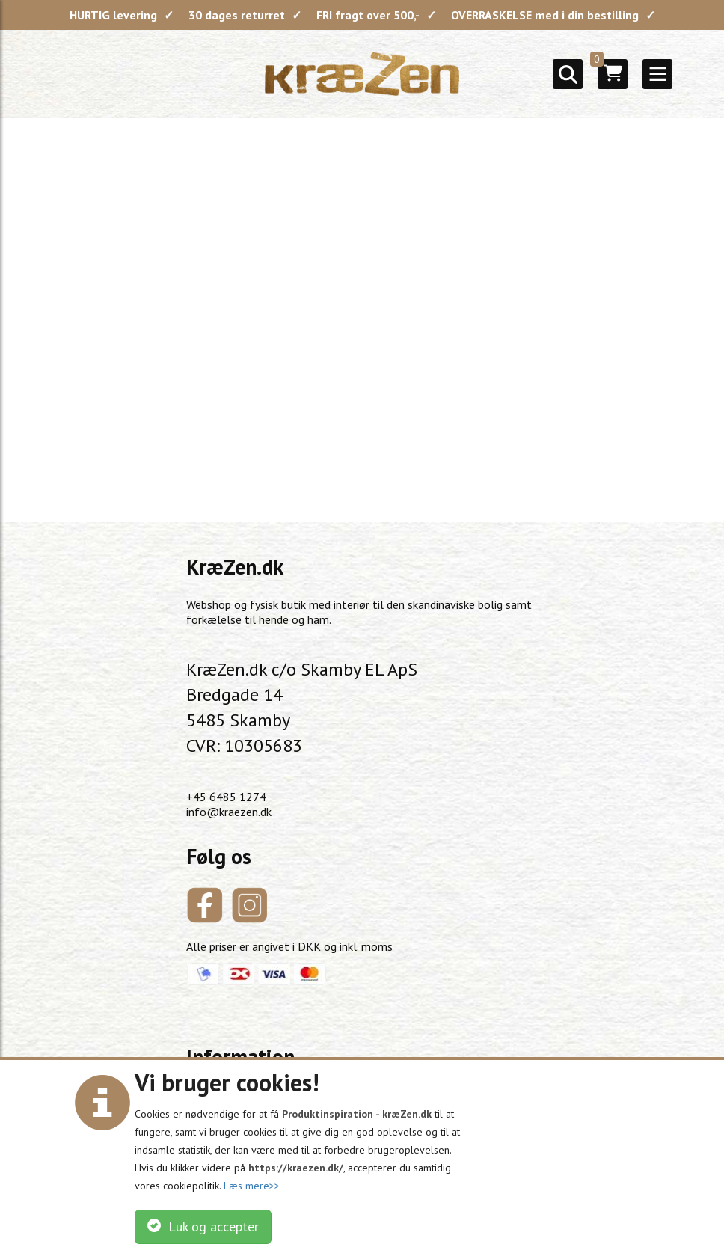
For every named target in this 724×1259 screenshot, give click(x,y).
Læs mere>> (252, 1185)
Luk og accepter (203, 1226)
